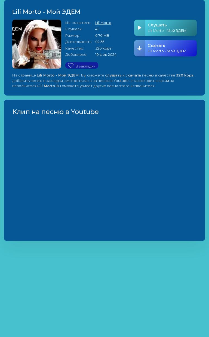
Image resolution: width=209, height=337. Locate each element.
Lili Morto (103, 22)
